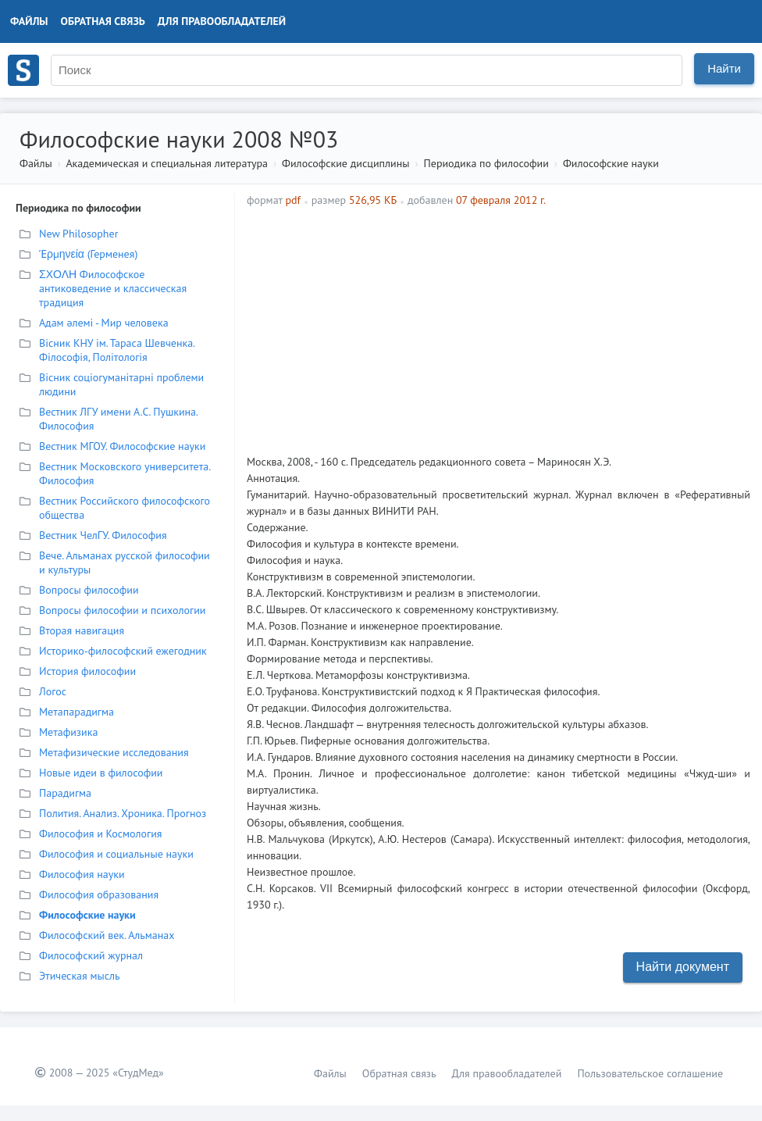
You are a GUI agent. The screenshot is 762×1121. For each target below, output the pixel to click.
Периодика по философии (486, 163)
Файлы (29, 21)
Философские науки (611, 163)
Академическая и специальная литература (167, 163)
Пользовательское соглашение (650, 1073)
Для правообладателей (222, 21)
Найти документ (682, 966)
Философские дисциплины (345, 163)
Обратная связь (103, 21)
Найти (724, 68)
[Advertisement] (580, 325)
